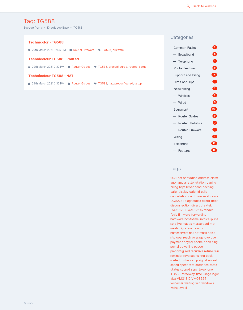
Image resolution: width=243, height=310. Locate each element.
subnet (185, 269)
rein (216, 251)
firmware (118, 49)
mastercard (201, 224)
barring (211, 182)
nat (111, 83)
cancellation (179, 196)
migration (186, 228)
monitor (198, 228)
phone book (203, 242)
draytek (206, 205)
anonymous (179, 182)
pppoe (198, 246)
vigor (215, 274)
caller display (179, 192)
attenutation (197, 182)
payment (177, 242)
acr (180, 178)
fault (174, 214)
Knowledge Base (58, 27)
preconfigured (118, 66)
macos (188, 224)
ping (215, 242)
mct (212, 224)
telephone (206, 269)
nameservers (179, 233)
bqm (182, 187)
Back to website (204, 6)
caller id (195, 192)
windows (207, 283)
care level (203, 196)
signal (203, 260)
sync (195, 269)
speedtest (187, 265)
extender (206, 210)
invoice (205, 219)
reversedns (191, 256)
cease (214, 196)
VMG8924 (198, 278)
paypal (189, 242)
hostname (192, 219)
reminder (176, 256)
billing (174, 187)
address (204, 178)
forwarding (198, 214)
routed (133, 66)
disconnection (180, 205)
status (175, 269)
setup (143, 66)
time (199, 274)
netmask (201, 233)
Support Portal (33, 27)
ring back (206, 256)
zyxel (183, 288)
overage (198, 237)
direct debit (210, 201)
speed (175, 265)
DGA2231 (177, 201)
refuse (209, 251)
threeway (188, 274)
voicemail (177, 283)
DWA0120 (177, 210)
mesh (174, 228)
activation (190, 178)
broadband (194, 187)
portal (175, 246)
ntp (173, 237)
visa (173, 278)
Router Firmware (83, 49)
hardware (177, 219)
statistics (202, 265)
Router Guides (81, 66)
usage (207, 274)
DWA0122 (192, 210)
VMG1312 (184, 278)
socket (212, 260)
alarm (214, 178)
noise (211, 233)
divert (196, 205)
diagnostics (193, 201)
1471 (174, 178)
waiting (189, 283)
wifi (198, 283)
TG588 (106, 49)
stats (213, 265)
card (192, 196)
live (180, 224)
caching (208, 187)
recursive (197, 251)
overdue (210, 237)
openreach (184, 237)
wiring (174, 288)
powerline (187, 246)
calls (204, 192)
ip (212, 219)
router (185, 260)
